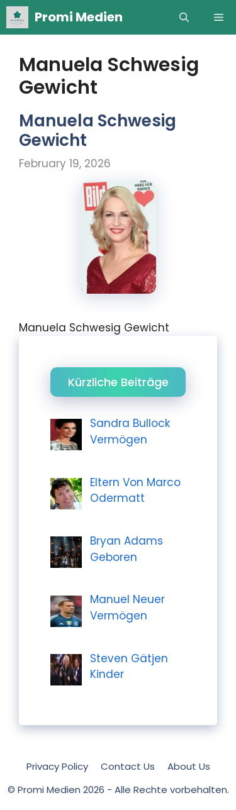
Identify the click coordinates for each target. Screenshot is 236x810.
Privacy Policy (57, 766)
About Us (188, 766)
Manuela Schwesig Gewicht (97, 130)
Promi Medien (79, 17)
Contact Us (128, 766)
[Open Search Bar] (184, 17)
